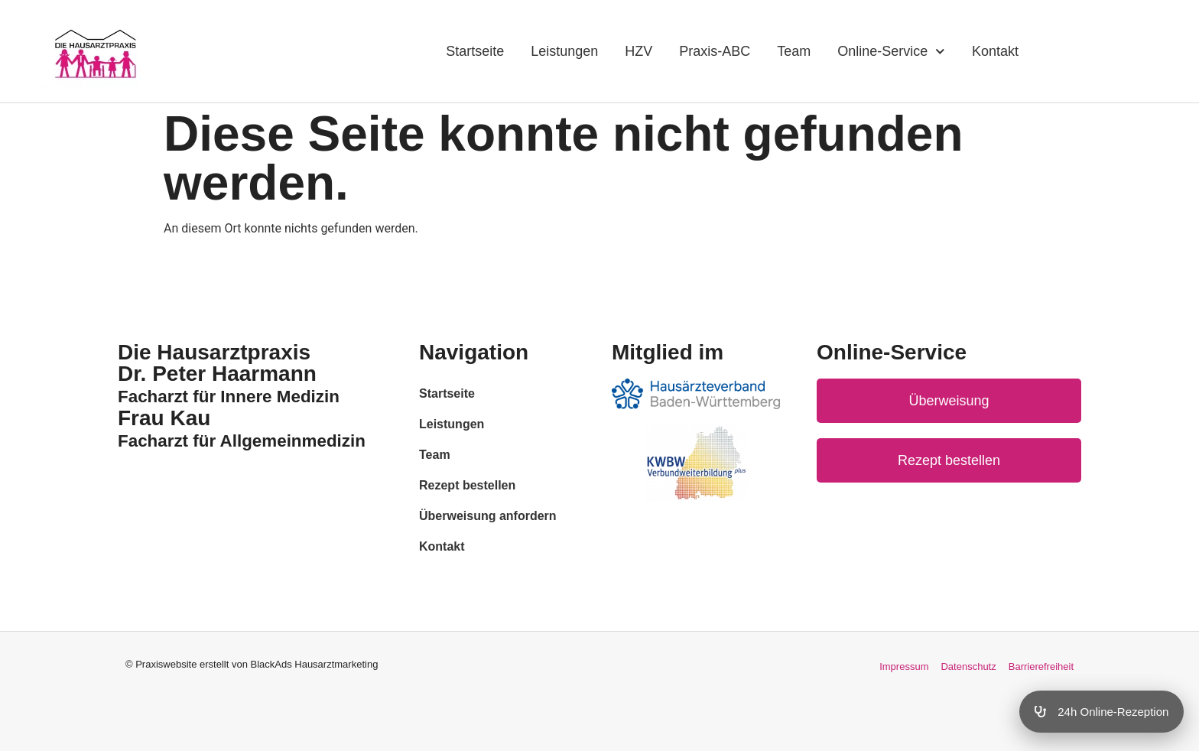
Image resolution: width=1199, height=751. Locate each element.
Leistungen (564, 51)
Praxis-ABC (714, 51)
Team (794, 51)
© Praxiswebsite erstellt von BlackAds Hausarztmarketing (251, 664)
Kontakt (995, 51)
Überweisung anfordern (488, 515)
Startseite (475, 51)
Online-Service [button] (891, 51)
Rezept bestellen (467, 485)
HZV (638, 51)
